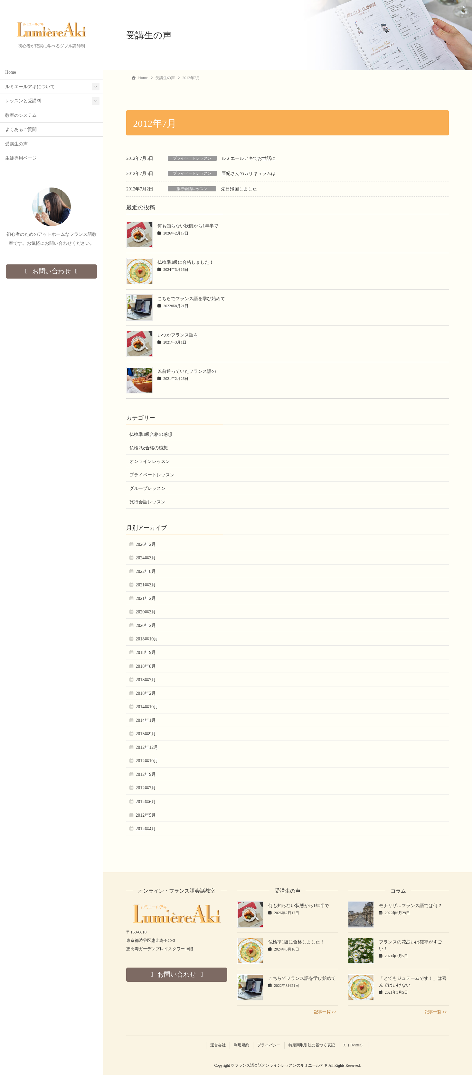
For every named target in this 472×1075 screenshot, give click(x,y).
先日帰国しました (239, 189)
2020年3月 (146, 612)
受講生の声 (16, 144)
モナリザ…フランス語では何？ (410, 905)
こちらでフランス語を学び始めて (191, 298)
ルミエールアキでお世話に (249, 158)
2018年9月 (146, 652)
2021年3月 (146, 585)
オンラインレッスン (149, 461)
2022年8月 (146, 571)
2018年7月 (146, 679)
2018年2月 (146, 693)
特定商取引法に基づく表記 (311, 1045)
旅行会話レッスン (191, 189)
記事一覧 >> (325, 1011)
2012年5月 (146, 815)
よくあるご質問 (21, 129)
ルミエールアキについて (30, 87)
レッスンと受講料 (23, 101)
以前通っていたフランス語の (186, 371)
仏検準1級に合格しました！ (185, 262)
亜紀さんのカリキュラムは (249, 173)
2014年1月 (146, 720)
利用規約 (241, 1045)
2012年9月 (146, 774)
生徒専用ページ (21, 158)
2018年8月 (146, 666)
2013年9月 (146, 733)
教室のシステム (21, 115)
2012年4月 (146, 828)
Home (10, 72)
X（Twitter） (354, 1045)
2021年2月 (146, 598)
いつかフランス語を (177, 335)
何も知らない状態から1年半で (187, 226)
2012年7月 (146, 788)
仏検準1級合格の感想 (150, 434)
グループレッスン (147, 488)
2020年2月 (146, 625)
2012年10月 (147, 760)
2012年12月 (147, 747)
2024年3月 (146, 558)
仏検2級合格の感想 (148, 448)
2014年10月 (147, 706)
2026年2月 (146, 544)
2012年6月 (146, 801)
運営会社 (218, 1045)
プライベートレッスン (192, 158)
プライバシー (268, 1045)
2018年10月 (147, 639)
